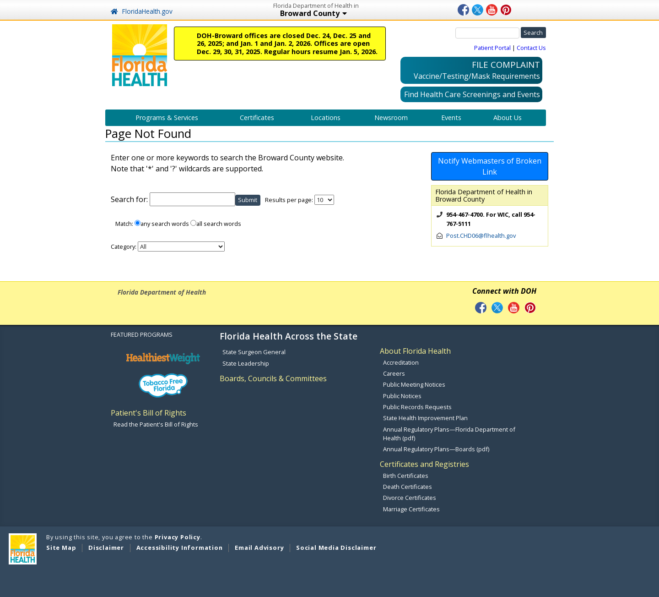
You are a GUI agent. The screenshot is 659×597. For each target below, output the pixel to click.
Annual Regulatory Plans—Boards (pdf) (436, 449)
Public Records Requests (417, 407)
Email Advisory (259, 547)
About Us (507, 117)
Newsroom (391, 117)
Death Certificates (407, 486)
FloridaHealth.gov (142, 11)
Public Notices (402, 396)
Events (451, 117)
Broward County (314, 14)
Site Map (61, 547)
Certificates (257, 117)
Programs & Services (166, 117)
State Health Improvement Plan (425, 418)
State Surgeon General (254, 352)
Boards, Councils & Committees (273, 378)
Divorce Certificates (409, 497)
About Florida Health (415, 351)
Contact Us (531, 48)
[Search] (487, 32)
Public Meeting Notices (414, 384)
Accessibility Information (179, 547)
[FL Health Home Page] (139, 54)
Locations (325, 117)
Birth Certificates (405, 475)
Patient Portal (492, 48)
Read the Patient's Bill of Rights (155, 424)
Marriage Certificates (411, 509)
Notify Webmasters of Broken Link (489, 166)
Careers (394, 373)
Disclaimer (106, 547)
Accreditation (401, 362)
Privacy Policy (177, 537)
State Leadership (245, 363)
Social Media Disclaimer (336, 547)
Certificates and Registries (424, 464)
